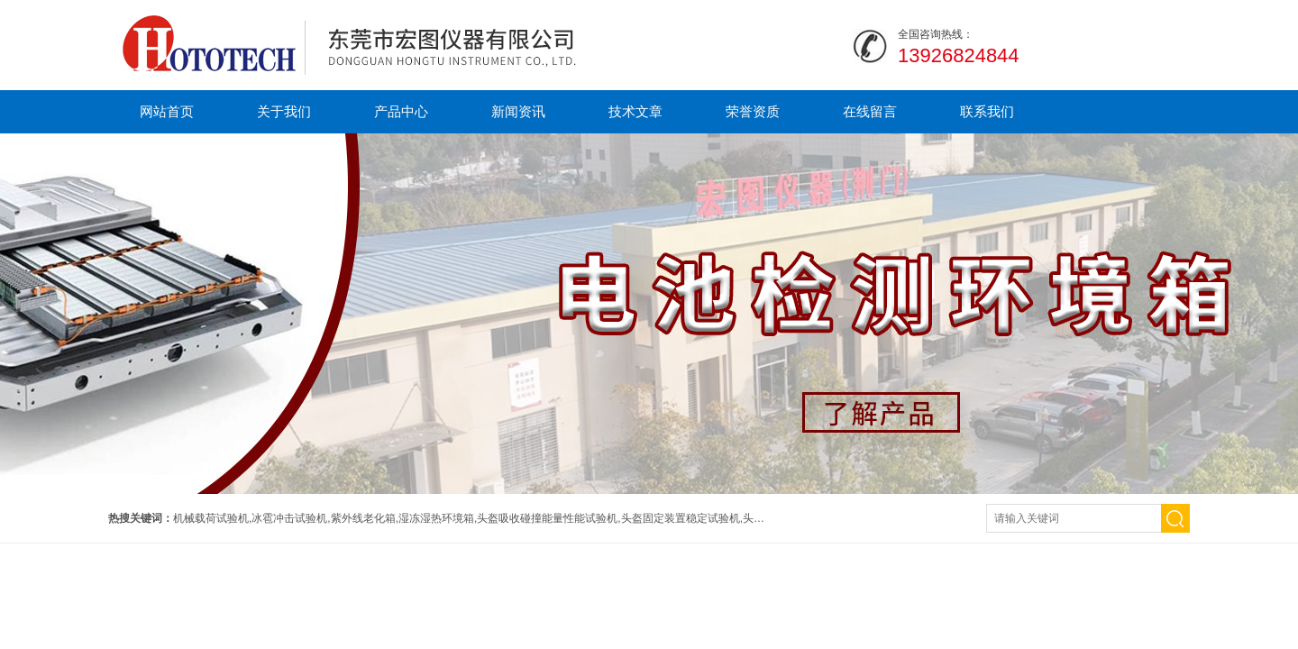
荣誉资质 (753, 111)
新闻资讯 (518, 111)
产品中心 (401, 111)
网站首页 (167, 111)
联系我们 (987, 111)
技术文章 (635, 111)
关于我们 (284, 111)
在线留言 (870, 111)
